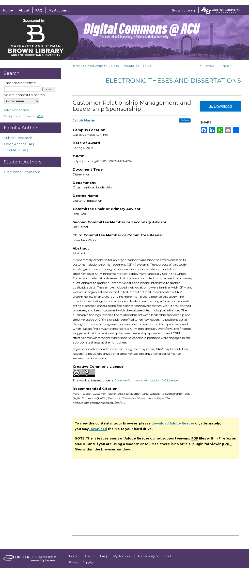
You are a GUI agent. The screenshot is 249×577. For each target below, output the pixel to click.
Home (76, 66)
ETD (141, 66)
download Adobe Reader (172, 423)
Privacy (74, 562)
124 (149, 66)
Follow (185, 120)
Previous (208, 65)
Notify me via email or (23, 116)
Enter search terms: (20, 83)
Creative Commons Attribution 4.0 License (146, 380)
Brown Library (184, 10)
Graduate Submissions (22, 172)
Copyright (89, 562)
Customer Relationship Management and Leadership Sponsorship (132, 105)
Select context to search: (24, 95)
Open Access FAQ (19, 144)
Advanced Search (16, 110)
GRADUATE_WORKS (120, 66)
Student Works (93, 66)
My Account (122, 556)
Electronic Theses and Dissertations (173, 80)
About (89, 556)
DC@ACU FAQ (16, 150)
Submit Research (18, 138)
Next (226, 65)
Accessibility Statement (154, 556)
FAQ (104, 556)
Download (220, 106)
